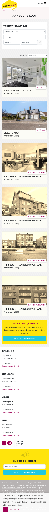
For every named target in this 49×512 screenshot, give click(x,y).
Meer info (14, 509)
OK (5, 509)
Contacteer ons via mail (10, 366)
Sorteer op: (23, 55)
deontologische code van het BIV (12, 488)
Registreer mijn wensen (24, 338)
